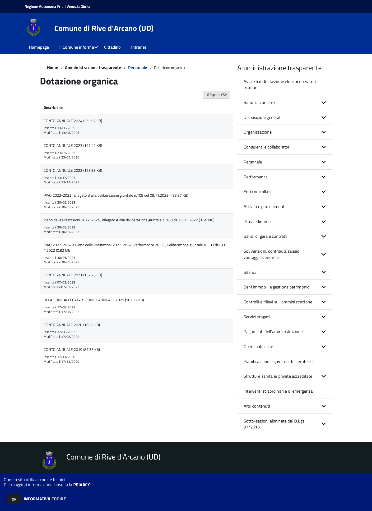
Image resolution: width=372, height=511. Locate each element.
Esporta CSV (216, 94)
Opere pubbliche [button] (258, 346)
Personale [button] (253, 162)
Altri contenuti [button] (257, 406)
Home (52, 67)
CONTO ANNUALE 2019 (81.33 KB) (72, 349)
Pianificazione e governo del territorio (278, 361)
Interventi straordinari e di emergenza (278, 391)
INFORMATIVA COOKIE (45, 499)
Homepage (39, 47)
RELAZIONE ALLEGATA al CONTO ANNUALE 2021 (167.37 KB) (94, 300)
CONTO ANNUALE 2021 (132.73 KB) (73, 275)
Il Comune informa (76, 47)
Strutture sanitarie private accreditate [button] (278, 376)
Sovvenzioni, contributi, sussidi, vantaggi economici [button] (273, 254)
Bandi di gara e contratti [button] (266, 236)
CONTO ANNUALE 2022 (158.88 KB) (73, 170)
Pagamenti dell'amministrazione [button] (273, 331)
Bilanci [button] (250, 272)
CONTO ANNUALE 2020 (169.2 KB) (72, 325)
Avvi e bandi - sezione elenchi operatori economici (280, 84)
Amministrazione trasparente (93, 67)
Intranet (138, 47)
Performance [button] (256, 177)
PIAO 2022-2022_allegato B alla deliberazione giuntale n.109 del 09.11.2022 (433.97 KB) (116, 195)
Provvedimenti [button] (257, 221)
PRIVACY (81, 484)
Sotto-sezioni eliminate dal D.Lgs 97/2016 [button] (274, 424)
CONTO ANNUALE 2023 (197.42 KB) (73, 145)
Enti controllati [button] (257, 191)
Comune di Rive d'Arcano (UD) (103, 28)
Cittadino (112, 47)
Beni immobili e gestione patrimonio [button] (277, 287)
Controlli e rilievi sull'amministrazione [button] (278, 302)
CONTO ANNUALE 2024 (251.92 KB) (73, 121)
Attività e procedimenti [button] (264, 206)
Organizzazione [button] (258, 132)
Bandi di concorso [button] (260, 102)
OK (14, 499)
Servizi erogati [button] (257, 317)
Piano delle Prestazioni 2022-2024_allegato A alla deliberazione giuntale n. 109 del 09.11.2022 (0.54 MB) (129, 220)
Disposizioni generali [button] (262, 117)
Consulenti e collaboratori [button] (267, 147)
